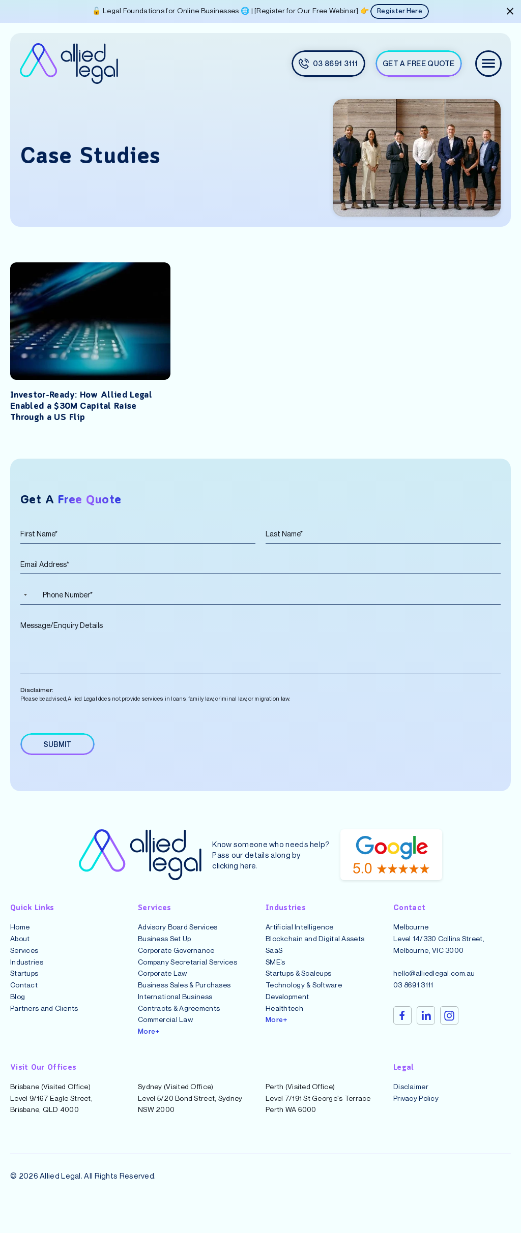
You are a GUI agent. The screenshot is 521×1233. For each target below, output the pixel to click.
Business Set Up (164, 948)
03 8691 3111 (413, 994)
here (248, 875)
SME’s (275, 972)
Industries (26, 972)
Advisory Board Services (177, 937)
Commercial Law (165, 1030)
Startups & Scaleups (298, 983)
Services (24, 960)
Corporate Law (162, 983)
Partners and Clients (44, 1018)
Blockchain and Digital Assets (315, 948)
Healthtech (284, 1018)
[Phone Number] (260, 595)
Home (20, 937)
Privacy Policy (416, 1108)
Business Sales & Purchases (184, 994)
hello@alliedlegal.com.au (434, 983)
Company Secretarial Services (187, 972)
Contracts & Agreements (179, 1018)
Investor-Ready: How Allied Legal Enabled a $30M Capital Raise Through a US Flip (86, 406)
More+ (149, 1041)
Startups (24, 983)
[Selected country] (23, 595)
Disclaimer (410, 1096)
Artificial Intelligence (299, 937)
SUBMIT (58, 754)
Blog (17, 1006)
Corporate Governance (176, 960)
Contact (24, 994)
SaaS (274, 960)
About (20, 948)
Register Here (400, 12)
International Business (175, 1006)
